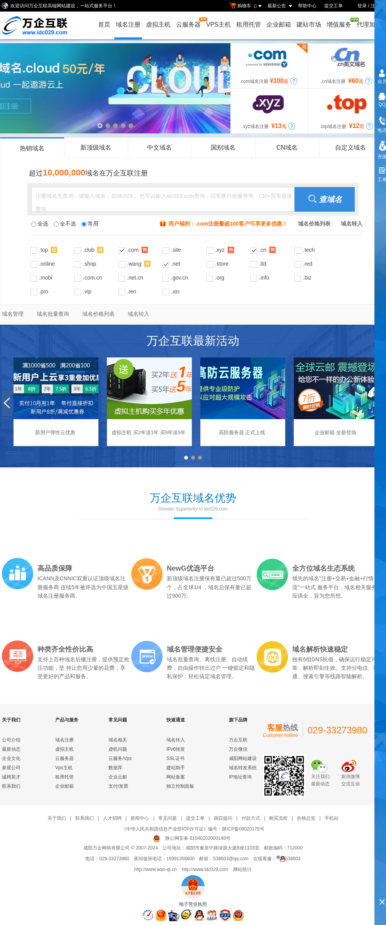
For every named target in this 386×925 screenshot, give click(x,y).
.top (48, 249)
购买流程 (278, 818)
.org (219, 278)
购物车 (246, 6)
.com (137, 249)
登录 (362, 5)
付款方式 (251, 818)
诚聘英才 (11, 777)
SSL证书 (175, 758)
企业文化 (11, 758)
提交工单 (333, 5)
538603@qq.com (231, 858)
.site (176, 250)
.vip (87, 291)
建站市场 (308, 24)
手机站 (332, 818)
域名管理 (13, 314)
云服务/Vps (120, 758)
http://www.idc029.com (205, 869)
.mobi (45, 278)
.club (93, 249)
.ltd (262, 264)
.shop (89, 264)
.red (307, 264)
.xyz (224, 249)
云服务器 (189, 22)
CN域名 (287, 147)
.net (175, 264)
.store (222, 264)
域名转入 (138, 314)
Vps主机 (64, 767)
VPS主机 (218, 24)
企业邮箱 (278, 24)
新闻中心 (139, 818)
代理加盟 (369, 24)
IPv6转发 (175, 749)
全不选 (65, 224)
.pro (43, 291)
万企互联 (238, 740)
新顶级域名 (95, 147)
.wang (139, 263)
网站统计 (242, 869)
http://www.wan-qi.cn (155, 869)
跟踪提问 (223, 818)
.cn (267, 249)
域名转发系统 (243, 767)
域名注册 (128, 24)
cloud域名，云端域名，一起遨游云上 (115, 88)
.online (47, 264)
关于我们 (56, 818)
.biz (307, 278)
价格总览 (306, 818)
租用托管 (248, 24)
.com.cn (92, 278)
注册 (375, 5)
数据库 (115, 767)
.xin (175, 291)
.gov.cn (179, 278)
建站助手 (175, 767)
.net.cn (135, 278)
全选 (39, 224)
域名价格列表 (98, 314)
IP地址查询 (240, 777)
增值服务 (340, 23)
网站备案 (175, 777)
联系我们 (11, 786)
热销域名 (32, 148)
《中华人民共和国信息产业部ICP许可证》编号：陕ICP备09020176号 (193, 829)
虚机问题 (117, 749)
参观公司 (11, 767)
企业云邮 (117, 777)
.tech (309, 250)
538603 (288, 858)
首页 (104, 24)
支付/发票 (118, 786)
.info (264, 278)
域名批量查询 (53, 314)
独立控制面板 (180, 786)
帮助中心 (307, 5)
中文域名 (159, 147)
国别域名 (223, 147)
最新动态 (11, 749)
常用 (89, 224)
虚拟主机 (158, 24)
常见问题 (167, 818)
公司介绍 (11, 740)
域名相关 (117, 740)
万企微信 (238, 749)
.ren (131, 291)
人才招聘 (112, 818)
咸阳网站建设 (243, 758)
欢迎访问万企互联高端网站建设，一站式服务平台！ (63, 5)
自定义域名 (350, 147)
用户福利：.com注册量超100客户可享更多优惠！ (227, 224)
